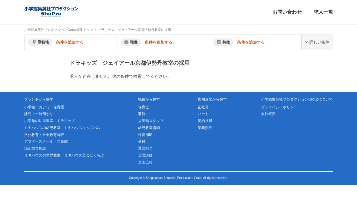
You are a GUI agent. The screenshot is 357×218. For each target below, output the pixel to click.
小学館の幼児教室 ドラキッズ (49, 121)
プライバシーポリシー (279, 107)
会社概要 (268, 114)
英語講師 (145, 155)
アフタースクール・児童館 (46, 141)
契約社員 (205, 121)
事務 (141, 114)
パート (203, 114)
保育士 (143, 107)
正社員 (203, 107)
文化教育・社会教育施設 (44, 135)
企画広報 (145, 162)
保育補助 (145, 135)
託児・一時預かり (38, 114)
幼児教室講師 (149, 128)
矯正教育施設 (35, 148)
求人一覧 (323, 12)
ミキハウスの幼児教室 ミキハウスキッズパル (62, 128)
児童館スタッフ (151, 121)
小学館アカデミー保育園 (44, 107)
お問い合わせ (287, 12)
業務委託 (205, 128)
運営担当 (145, 148)
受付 (141, 141)
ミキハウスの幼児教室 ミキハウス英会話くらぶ (64, 155)
